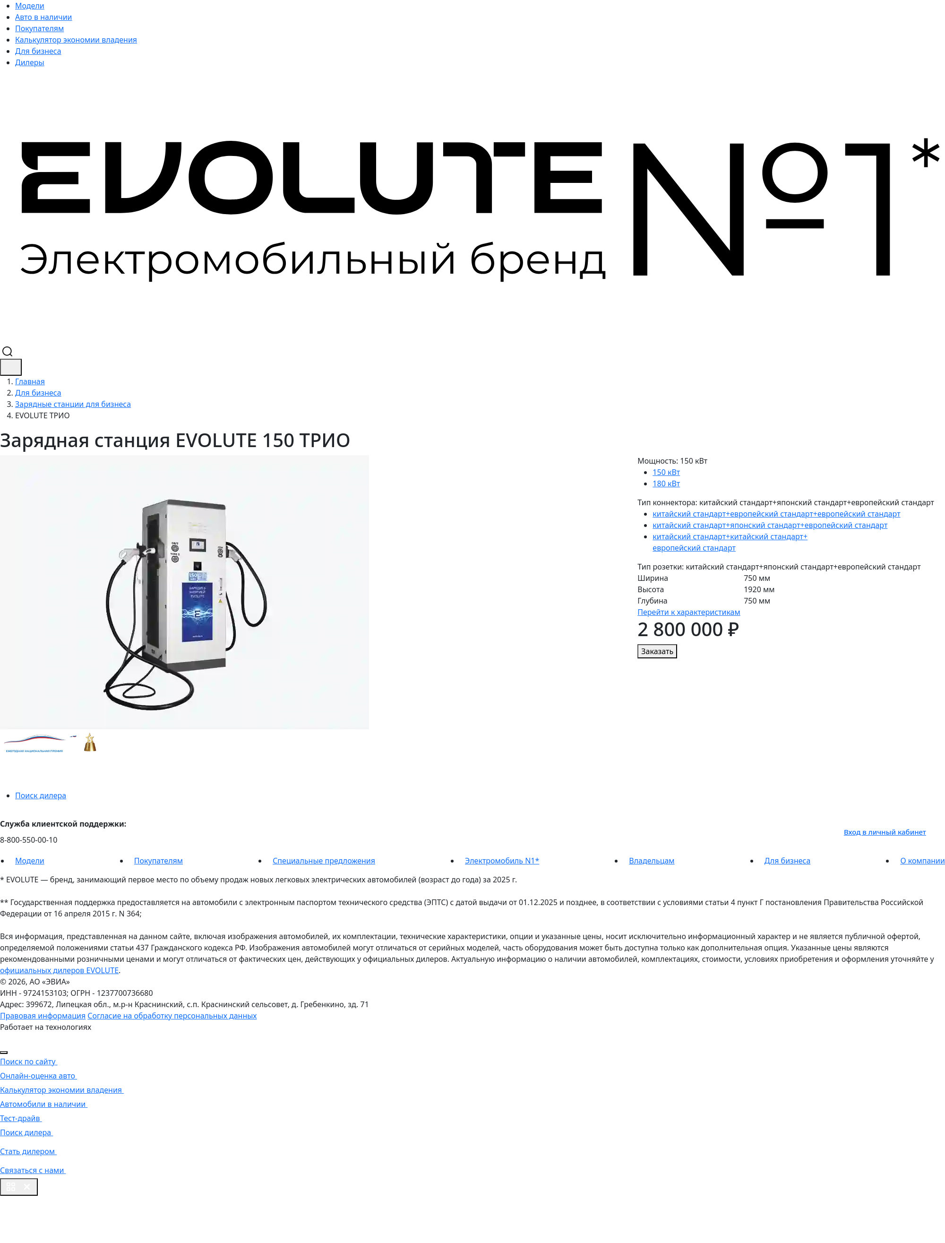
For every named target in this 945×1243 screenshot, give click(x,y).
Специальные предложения (324, 860)
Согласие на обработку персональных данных (172, 1015)
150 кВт (666, 472)
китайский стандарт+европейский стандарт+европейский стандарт (776, 514)
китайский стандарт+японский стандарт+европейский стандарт (770, 525)
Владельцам (651, 860)
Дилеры (29, 62)
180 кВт (666, 483)
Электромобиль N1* (502, 860)
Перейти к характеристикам (688, 612)
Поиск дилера (40, 795)
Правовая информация (43, 1015)
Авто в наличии (43, 17)
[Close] (4, 1052)
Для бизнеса (38, 51)
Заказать (657, 651)
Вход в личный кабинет (892, 832)
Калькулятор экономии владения (76, 40)
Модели (29, 5)
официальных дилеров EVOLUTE (59, 970)
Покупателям (39, 28)
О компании (922, 860)
